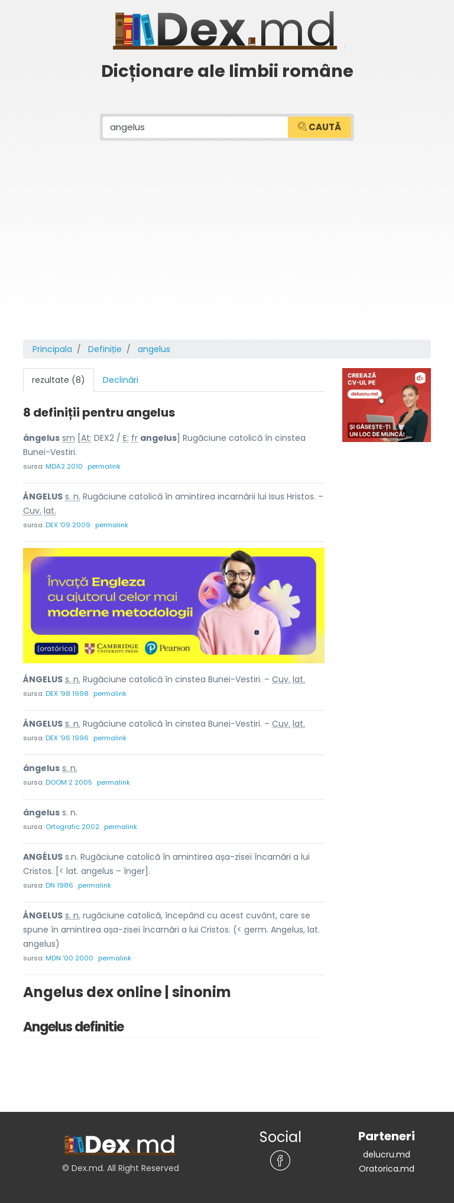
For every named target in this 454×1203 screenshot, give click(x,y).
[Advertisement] (227, 251)
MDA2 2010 (64, 466)
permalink (104, 466)
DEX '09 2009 (68, 525)
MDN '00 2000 (69, 958)
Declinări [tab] (120, 380)
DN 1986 (59, 885)
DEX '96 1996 (67, 738)
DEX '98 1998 (67, 693)
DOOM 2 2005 (69, 782)
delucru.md (386, 1154)
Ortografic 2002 (72, 826)
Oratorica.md (386, 1169)
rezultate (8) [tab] (58, 380)
